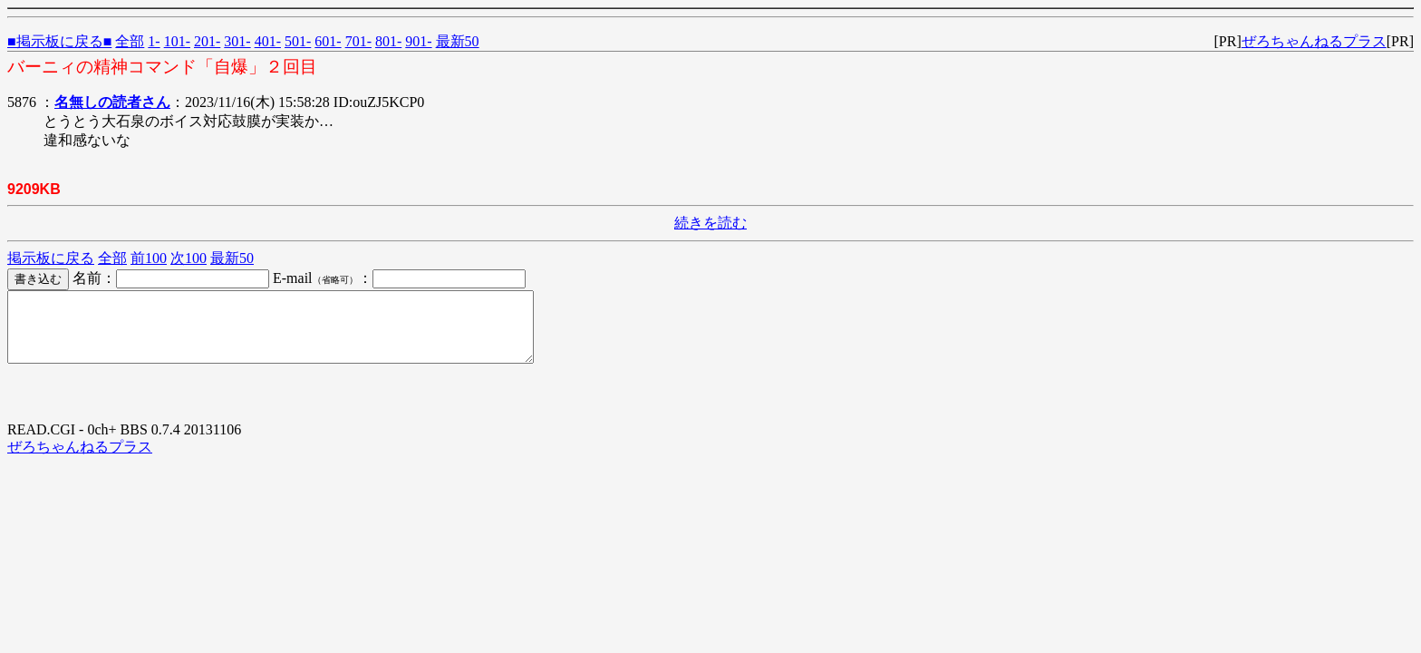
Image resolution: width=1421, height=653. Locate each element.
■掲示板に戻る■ (59, 41)
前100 (148, 258)
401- (268, 41)
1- (154, 41)
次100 (188, 258)
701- (358, 41)
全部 (129, 41)
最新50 (457, 41)
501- (298, 41)
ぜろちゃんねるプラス (1314, 41)
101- (177, 41)
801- (388, 41)
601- (327, 41)
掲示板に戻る (50, 258)
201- (207, 41)
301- (237, 41)
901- (418, 41)
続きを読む (710, 222)
